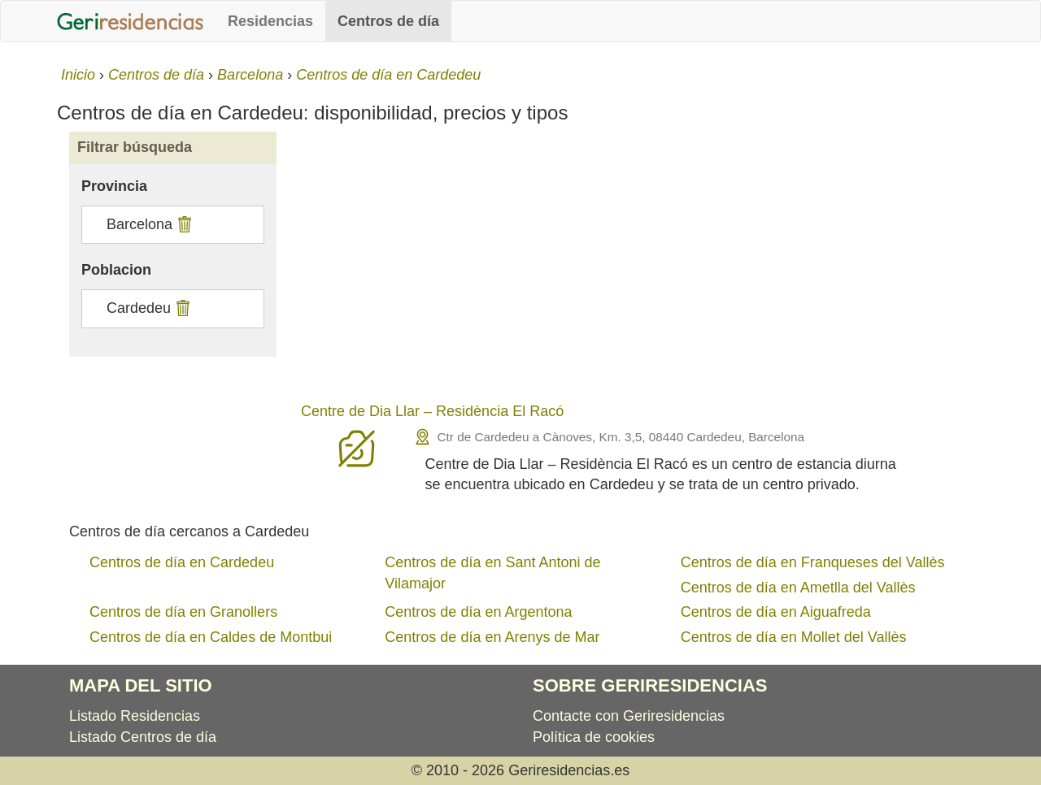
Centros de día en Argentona (478, 612)
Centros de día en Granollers (183, 612)
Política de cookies (594, 737)
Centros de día (388, 21)
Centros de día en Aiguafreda (776, 612)
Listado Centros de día (142, 737)
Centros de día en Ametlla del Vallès (798, 587)
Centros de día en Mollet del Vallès (794, 637)
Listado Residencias (134, 716)
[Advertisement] (636, 270)
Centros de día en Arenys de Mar (492, 637)
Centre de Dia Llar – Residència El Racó (432, 411)
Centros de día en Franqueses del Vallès (813, 562)
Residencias (270, 21)
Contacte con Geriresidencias (629, 716)
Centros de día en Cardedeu (181, 562)
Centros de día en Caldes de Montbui (210, 637)
